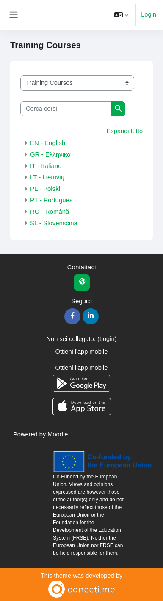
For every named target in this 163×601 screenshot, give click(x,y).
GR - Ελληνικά (50, 154)
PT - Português (51, 200)
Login (148, 14)
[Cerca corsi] (65, 109)
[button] (121, 15)
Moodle (57, 434)
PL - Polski (45, 188)
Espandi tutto (125, 131)
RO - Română (49, 211)
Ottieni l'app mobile (81, 351)
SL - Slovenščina (53, 222)
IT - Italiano (46, 165)
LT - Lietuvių (47, 177)
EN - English (47, 142)
